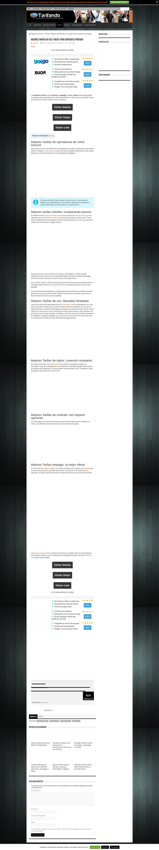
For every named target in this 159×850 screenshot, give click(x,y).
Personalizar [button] (114, 847)
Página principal (36, 34)
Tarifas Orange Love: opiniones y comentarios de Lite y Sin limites (62, 746)
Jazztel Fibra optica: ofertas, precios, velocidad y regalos (61, 767)
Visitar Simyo (62, 117)
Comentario (36, 791)
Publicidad (71, 9)
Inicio (29, 9)
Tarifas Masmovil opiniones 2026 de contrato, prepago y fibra (40, 768)
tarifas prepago (49, 468)
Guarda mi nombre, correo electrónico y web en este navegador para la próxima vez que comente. (61, 830)
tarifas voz (76, 721)
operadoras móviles (52, 218)
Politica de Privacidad (60, 9)
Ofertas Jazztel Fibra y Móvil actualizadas (40, 744)
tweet (33, 46)
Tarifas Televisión (77, 25)
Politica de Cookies (46, 9)
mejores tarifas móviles (53, 215)
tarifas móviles (66, 304)
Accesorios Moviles (90, 25)
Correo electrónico (38, 816)
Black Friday (37, 25)
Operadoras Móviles (49, 25)
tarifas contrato (43, 721)
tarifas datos (54, 721)
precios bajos (48, 151)
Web (32, 822)
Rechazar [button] (105, 847)
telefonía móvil (80, 215)
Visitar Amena (62, 107)
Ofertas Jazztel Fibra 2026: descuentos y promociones (83, 767)
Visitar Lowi (62, 127)
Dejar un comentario (57, 43)
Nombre (34, 809)
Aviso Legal (36, 9)
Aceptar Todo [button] (95, 847)
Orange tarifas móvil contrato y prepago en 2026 (83, 745)
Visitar (87, 63)
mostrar (51, 136)
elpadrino (36, 43)
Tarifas (59, 25)
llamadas (40, 311)
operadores (85, 468)
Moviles (66, 25)
